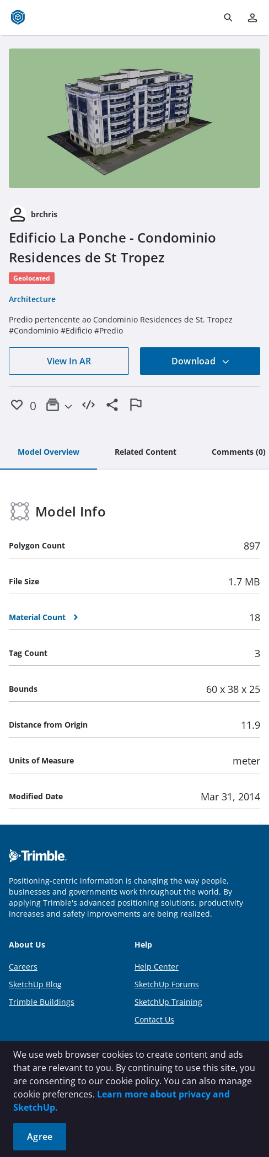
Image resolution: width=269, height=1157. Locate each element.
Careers (23, 966)
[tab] (48, 452)
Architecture (32, 299)
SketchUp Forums (166, 984)
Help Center (156, 966)
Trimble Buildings (41, 1002)
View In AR (69, 361)
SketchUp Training (168, 1002)
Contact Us (154, 1019)
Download (200, 361)
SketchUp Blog (35, 984)
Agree (39, 1137)
